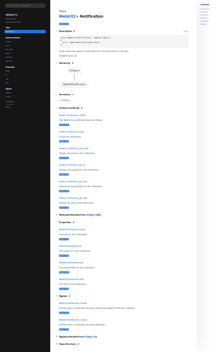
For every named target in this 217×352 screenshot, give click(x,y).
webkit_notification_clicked (72, 115)
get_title (9, 61)
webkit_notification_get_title (73, 198)
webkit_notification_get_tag (73, 181)
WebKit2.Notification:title (71, 279)
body (7, 71)
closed (8, 97)
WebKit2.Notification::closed (73, 319)
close (8, 45)
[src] (186, 31)
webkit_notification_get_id (72, 164)
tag (7, 79)
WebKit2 (12, 15)
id (6, 75)
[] (57, 31)
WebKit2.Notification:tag (71, 262)
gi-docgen (10, 104)
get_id (8, 53)
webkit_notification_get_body (73, 148)
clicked (8, 41)
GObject (65, 100)
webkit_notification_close (71, 131)
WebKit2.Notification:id (70, 246)
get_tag (9, 57)
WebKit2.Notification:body (72, 229)
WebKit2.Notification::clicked (73, 303)
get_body (9, 49)
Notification (10, 31)
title (7, 83)
